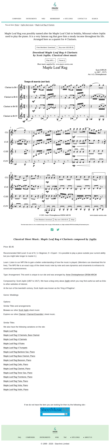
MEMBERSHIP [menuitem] (55, 19)
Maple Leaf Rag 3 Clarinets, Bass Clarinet (21, 335)
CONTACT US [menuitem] (82, 19)
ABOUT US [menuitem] (88, 437)
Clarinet (22, 314)
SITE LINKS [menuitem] (69, 19)
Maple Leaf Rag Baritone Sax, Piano (19, 352)
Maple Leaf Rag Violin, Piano (15, 389)
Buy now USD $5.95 (66, 47)
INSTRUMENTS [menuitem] (31, 19)
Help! (73, 219)
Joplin (93, 239)
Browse (6, 310)
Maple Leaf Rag (10, 331)
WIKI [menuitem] (43, 19)
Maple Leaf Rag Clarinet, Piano (16, 369)
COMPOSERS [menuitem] (16, 19)
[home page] (55, 6)
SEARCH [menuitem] (95, 19)
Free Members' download (43, 219)
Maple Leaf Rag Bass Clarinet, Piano (19, 356)
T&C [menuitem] (65, 437)
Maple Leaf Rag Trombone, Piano (17, 377)
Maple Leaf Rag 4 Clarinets (15, 339)
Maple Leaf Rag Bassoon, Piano (17, 360)
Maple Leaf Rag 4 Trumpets (15, 348)
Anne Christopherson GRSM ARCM (81, 275)
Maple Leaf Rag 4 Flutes (13, 343)
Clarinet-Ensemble (35, 314)
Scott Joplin (24, 310)
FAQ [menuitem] (19, 437)
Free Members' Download (46, 47)
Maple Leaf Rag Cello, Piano (15, 364)
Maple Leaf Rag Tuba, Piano (15, 381)
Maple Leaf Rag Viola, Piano (15, 385)
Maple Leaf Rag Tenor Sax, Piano (17, 373)
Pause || (62, 60)
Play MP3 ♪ (50, 60)
